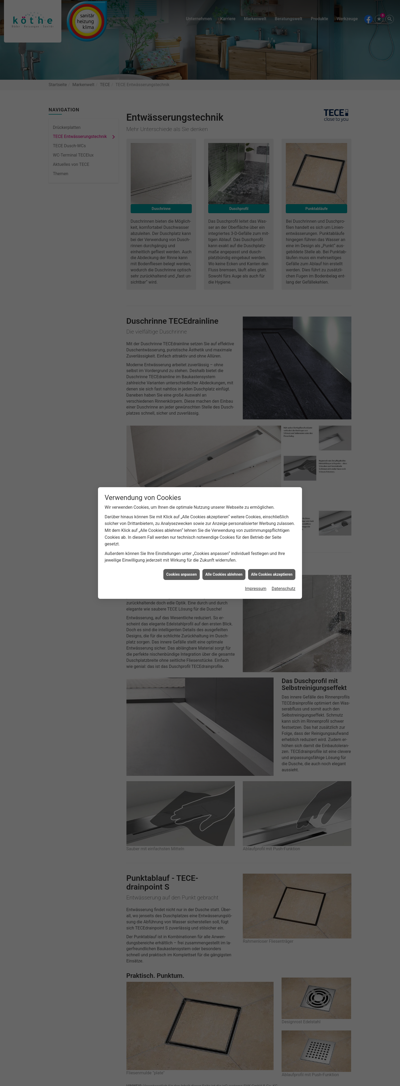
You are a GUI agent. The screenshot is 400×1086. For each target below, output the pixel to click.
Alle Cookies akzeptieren (271, 549)
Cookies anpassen (181, 549)
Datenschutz (283, 563)
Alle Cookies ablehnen (223, 549)
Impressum (255, 563)
